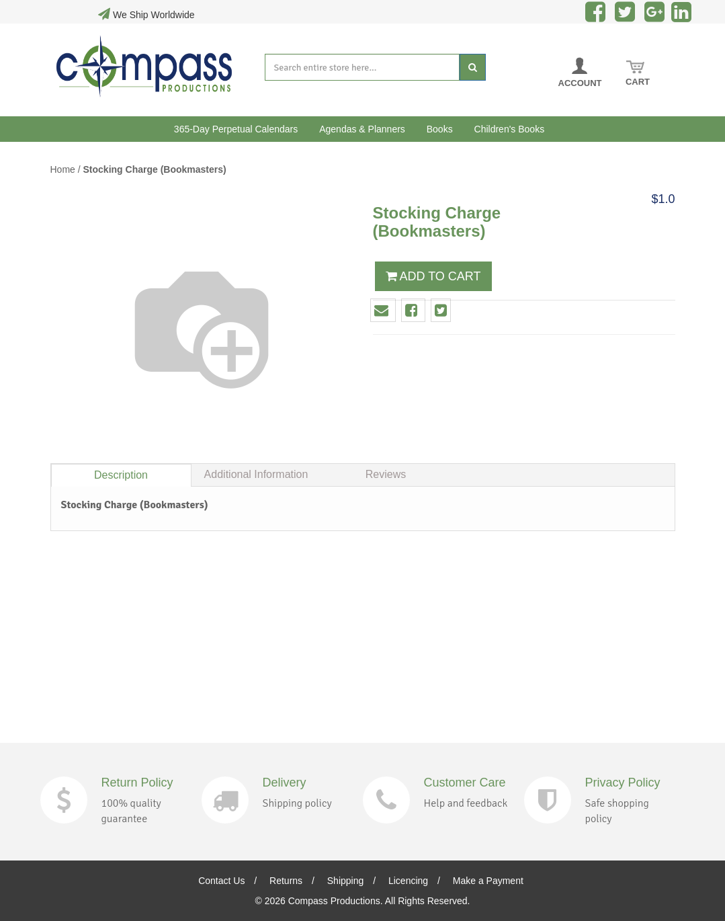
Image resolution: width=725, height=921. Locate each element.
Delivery (284, 782)
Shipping (345, 880)
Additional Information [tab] (256, 474)
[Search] (473, 67)
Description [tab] (121, 475)
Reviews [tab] (386, 474)
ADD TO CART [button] (433, 276)
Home (62, 169)
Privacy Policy (622, 782)
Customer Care (465, 782)
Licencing (408, 880)
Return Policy (137, 782)
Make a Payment (488, 880)
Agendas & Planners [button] (362, 129)
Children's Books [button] (509, 129)
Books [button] (440, 129)
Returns (285, 880)
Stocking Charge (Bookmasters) (154, 169)
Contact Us (221, 880)
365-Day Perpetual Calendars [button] (236, 129)
